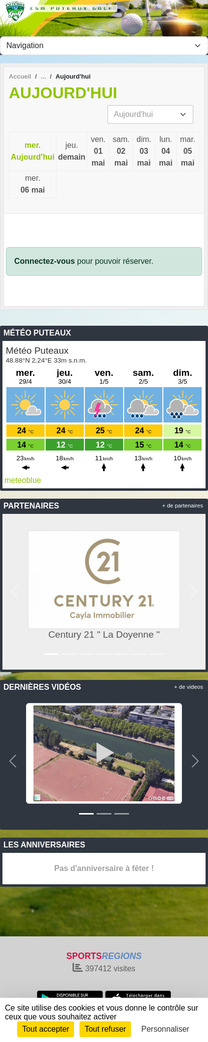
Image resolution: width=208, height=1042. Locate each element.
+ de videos (188, 687)
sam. (121, 152)
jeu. (71, 152)
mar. (187, 152)
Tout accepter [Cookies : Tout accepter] (45, 1029)
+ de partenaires (182, 505)
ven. (98, 152)
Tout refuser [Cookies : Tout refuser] (105, 1029)
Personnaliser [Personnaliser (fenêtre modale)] (165, 1029)
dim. (143, 152)
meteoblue (22, 480)
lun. (166, 152)
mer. (32, 152)
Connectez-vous (44, 261)
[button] (14, 592)
